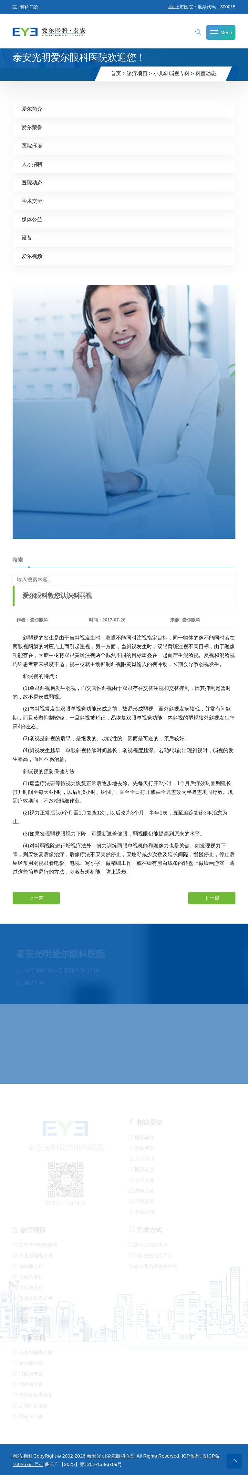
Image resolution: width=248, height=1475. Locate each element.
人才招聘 (32, 164)
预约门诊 (25, 7)
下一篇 (212, 897)
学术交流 (32, 200)
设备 (27, 237)
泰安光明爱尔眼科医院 (111, 1456)
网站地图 (22, 1456)
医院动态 (32, 182)
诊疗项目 (137, 73)
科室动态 (205, 73)
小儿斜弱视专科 (171, 73)
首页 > (118, 73)
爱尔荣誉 (32, 127)
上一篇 (36, 897)
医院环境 (32, 145)
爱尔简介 (32, 108)
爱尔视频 (32, 256)
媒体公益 (32, 219)
